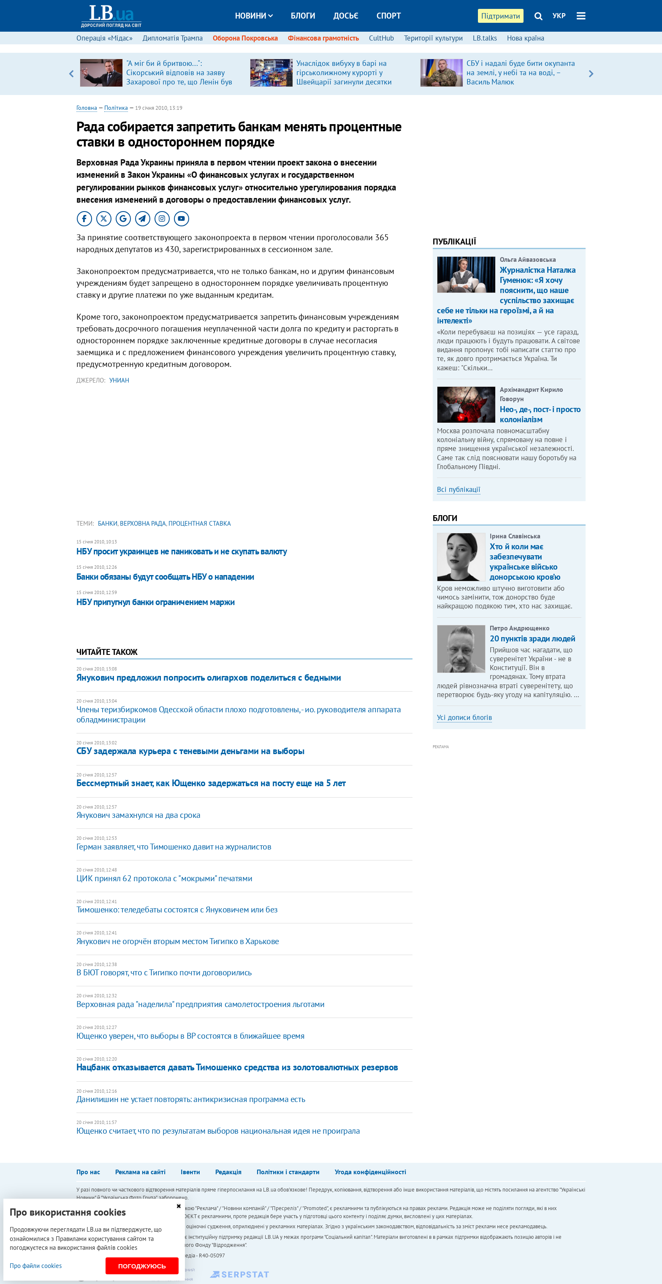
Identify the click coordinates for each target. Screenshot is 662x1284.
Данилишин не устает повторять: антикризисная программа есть (190, 1099)
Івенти (190, 1171)
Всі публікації (458, 489)
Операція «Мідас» (104, 38)
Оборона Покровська (245, 38)
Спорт (389, 16)
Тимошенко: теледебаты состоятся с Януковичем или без (177, 909)
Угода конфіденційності (370, 1171)
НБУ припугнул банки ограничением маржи (155, 602)
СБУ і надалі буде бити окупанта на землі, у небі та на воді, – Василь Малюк (521, 72)
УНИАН (119, 380)
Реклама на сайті (140, 1171)
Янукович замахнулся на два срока (138, 814)
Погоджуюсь (142, 1266)
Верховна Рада (143, 523)
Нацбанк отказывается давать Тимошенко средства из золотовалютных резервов (237, 1067)
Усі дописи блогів (464, 717)
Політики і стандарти (288, 1171)
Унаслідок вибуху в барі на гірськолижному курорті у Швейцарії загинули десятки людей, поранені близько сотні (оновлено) (348, 81)
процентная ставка (199, 523)
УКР (559, 15)
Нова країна (525, 38)
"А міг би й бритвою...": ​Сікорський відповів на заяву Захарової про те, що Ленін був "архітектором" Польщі (179, 77)
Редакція (228, 1171)
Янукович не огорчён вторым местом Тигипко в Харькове (177, 941)
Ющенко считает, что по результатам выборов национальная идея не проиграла (218, 1130)
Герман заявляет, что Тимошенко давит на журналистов (173, 846)
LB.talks (485, 38)
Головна (86, 107)
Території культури (433, 38)
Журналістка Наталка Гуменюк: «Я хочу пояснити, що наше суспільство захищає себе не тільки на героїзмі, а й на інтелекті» (506, 295)
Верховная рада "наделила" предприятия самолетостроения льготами (200, 1004)
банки (107, 523)
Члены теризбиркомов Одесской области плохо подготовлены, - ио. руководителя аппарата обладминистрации (238, 714)
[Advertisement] (244, 454)
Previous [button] (71, 74)
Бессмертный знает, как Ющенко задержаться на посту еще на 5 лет (211, 783)
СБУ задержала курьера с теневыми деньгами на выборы (190, 751)
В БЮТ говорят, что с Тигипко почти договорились (164, 972)
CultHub (381, 38)
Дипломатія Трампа (173, 38)
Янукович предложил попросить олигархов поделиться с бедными (208, 677)
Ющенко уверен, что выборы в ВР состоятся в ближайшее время (190, 1035)
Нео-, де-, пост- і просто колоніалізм (540, 414)
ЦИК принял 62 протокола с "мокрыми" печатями (164, 878)
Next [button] (591, 74)
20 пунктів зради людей (532, 638)
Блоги (303, 16)
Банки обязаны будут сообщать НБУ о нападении (165, 576)
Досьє (346, 16)
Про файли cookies (36, 1266)
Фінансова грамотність (323, 38)
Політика (116, 107)
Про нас (88, 1171)
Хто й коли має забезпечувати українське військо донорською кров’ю (525, 561)
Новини (254, 16)
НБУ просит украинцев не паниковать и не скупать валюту (181, 551)
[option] (161, 74)
